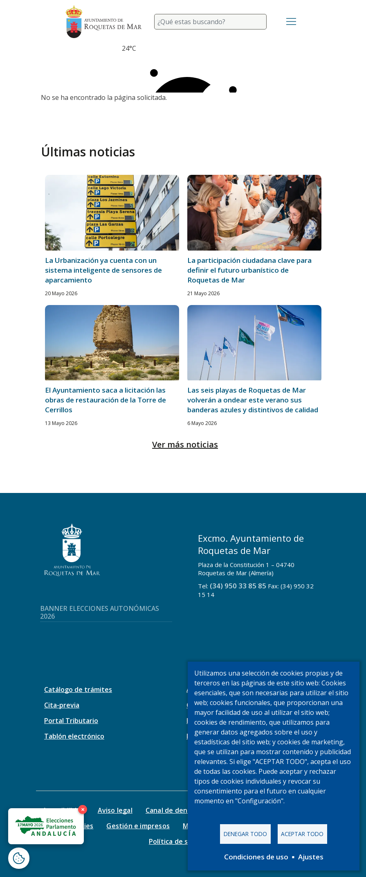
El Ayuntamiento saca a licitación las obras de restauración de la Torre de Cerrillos (105, 399)
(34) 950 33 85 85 (238, 585)
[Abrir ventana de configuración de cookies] (18, 858)
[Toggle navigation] (291, 21)
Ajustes (310, 856)
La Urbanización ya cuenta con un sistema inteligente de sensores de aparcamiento (103, 270)
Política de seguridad (183, 841)
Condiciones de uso (256, 856)
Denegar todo (245, 834)
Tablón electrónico (74, 736)
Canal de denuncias (177, 810)
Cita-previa (61, 705)
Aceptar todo (302, 834)
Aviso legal (115, 810)
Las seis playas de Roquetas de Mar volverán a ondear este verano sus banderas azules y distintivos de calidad (252, 399)
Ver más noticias (185, 444)
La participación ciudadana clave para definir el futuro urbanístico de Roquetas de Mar (249, 270)
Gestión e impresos (138, 825)
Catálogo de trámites (78, 689)
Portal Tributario (71, 720)
